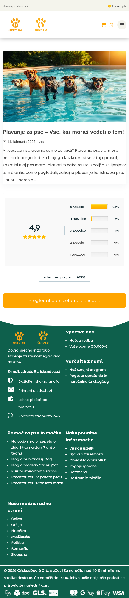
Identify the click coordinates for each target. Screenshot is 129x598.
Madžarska (20, 536)
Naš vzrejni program (87, 369)
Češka (16, 518)
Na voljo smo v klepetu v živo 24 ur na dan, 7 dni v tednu (33, 447)
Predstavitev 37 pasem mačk (37, 483)
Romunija (19, 548)
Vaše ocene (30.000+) (88, 346)
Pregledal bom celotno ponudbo (64, 300)
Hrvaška (18, 530)
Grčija (16, 524)
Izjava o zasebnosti (86, 454)
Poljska (17, 542)
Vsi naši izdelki (81, 448)
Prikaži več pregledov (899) (64, 277)
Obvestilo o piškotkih (87, 460)
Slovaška (19, 554)
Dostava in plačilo (85, 478)
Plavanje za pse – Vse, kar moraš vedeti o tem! (63, 132)
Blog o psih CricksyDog (31, 459)
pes (41, 141)
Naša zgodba (81, 340)
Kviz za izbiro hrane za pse (34, 471)
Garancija (78, 472)
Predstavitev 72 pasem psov (36, 477)
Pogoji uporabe (83, 466)
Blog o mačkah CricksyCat (34, 465)
